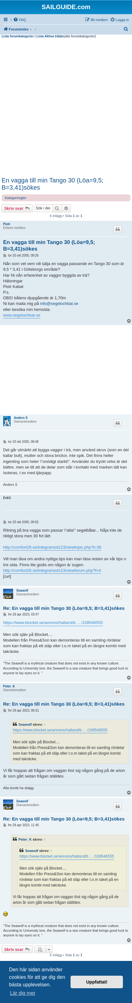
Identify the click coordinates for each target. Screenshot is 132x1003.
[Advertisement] (66, 107)
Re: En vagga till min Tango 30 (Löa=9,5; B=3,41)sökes (63, 608)
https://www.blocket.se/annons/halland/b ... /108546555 (53, 622)
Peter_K (9, 686)
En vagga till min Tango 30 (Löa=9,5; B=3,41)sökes (52, 184)
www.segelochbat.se (21, 315)
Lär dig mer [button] (22, 993)
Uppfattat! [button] (97, 981)
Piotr (6, 224)
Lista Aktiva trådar (50, 36)
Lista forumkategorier (18, 36)
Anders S (21, 418)
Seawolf (22, 590)
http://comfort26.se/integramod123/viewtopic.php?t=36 (52, 547)
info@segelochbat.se (59, 303)
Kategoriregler (15, 198)
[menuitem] (19, 20)
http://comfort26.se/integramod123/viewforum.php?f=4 (52, 570)
